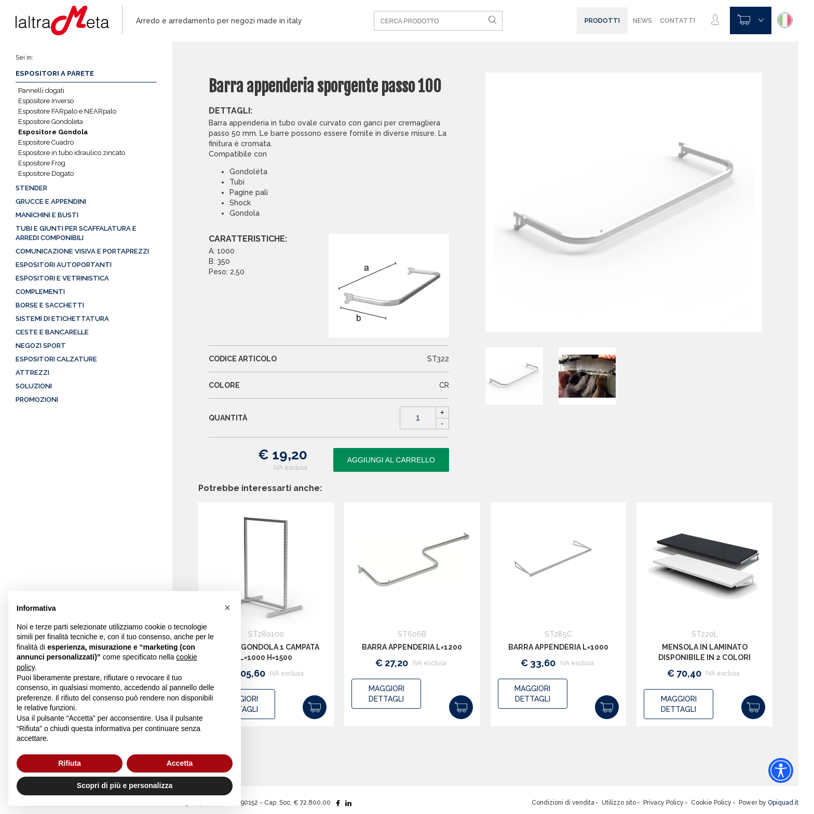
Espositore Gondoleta (50, 121)
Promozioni (37, 399)
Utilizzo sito (619, 802)
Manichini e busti (47, 215)
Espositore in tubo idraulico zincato (71, 153)
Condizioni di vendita (563, 802)
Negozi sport (41, 345)
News (642, 20)
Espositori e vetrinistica (62, 278)
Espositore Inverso (46, 101)
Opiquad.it (783, 802)
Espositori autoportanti (64, 265)
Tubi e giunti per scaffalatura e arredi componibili (76, 233)
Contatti (677, 20)
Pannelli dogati (41, 90)
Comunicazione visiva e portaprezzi (82, 251)
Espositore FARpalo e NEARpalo (67, 111)
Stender (31, 188)
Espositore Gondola (53, 132)
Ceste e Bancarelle (52, 332)
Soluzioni (34, 386)
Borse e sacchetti (50, 305)
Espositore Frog (41, 163)
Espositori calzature (56, 359)
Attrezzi (32, 372)
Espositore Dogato (46, 173)
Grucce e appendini (51, 201)
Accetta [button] (180, 763)
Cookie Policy (711, 802)
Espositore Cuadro (46, 142)
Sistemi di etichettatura (62, 318)
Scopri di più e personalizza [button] (124, 785)
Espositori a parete (55, 73)
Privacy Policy (663, 802)
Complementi (40, 292)
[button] (227, 607)
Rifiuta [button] (69, 763)
